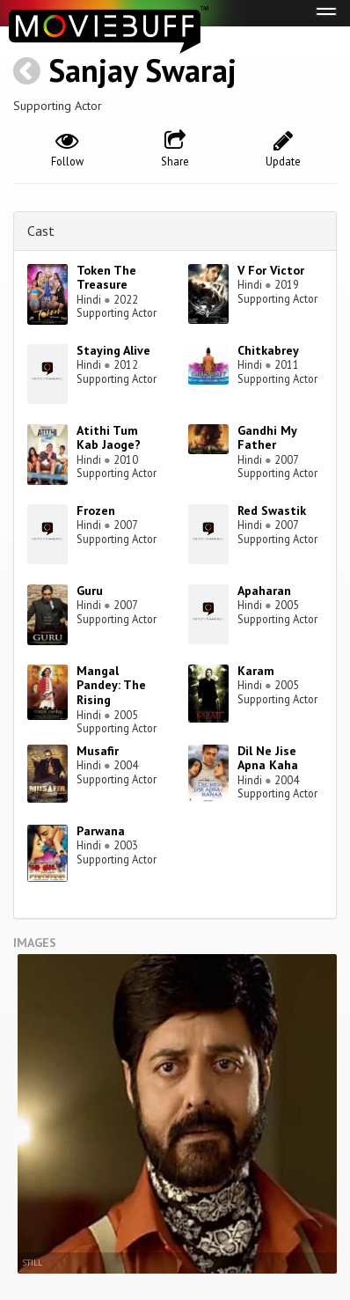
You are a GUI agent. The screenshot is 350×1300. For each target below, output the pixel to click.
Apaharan (264, 591)
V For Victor (270, 270)
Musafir (98, 751)
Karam (255, 671)
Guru (90, 591)
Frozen (96, 510)
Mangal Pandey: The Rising (111, 686)
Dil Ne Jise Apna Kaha (267, 758)
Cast (41, 230)
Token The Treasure (106, 277)
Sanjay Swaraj (142, 70)
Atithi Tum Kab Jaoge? (109, 437)
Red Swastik (271, 510)
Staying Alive (113, 350)
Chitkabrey (268, 350)
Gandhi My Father (266, 437)
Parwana (101, 831)
